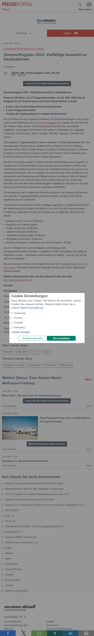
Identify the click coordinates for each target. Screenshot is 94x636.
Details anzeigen (21, 332)
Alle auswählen (61, 338)
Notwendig (20, 313)
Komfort (18, 318)
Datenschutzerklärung (31, 308)
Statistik (18, 322)
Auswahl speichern (33, 338)
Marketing (19, 327)
